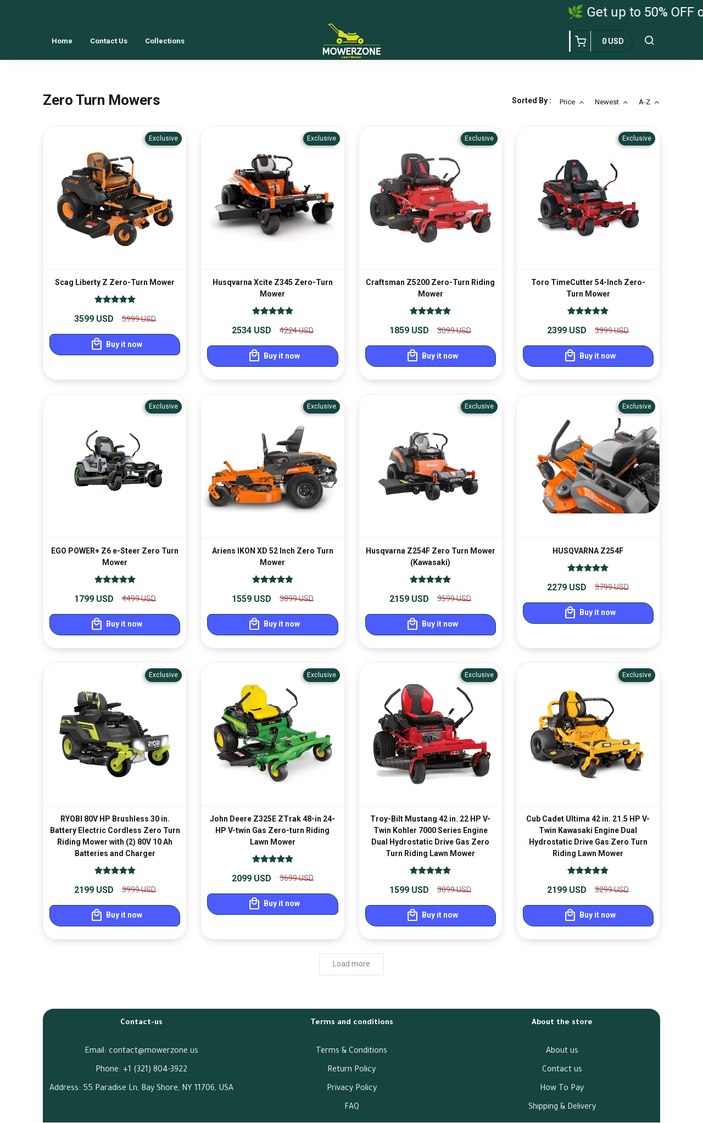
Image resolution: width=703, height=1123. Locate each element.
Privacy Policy (352, 1089)
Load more (351, 963)
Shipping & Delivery (562, 1107)
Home (62, 41)
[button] (649, 41)
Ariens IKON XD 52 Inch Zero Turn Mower (272, 556)
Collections (165, 41)
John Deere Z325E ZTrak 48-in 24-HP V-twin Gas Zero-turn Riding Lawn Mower (272, 830)
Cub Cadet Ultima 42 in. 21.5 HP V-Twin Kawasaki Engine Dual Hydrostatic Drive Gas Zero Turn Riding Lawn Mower (588, 836)
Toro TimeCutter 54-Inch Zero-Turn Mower (588, 288)
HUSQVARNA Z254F (588, 550)
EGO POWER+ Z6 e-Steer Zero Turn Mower (114, 556)
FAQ (351, 1107)
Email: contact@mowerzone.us (141, 1051)
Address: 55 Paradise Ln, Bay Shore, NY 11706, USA (141, 1089)
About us (562, 1051)
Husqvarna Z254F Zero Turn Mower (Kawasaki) (430, 556)
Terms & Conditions (351, 1051)
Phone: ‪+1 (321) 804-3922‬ (141, 1070)
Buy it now (116, 344)
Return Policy (351, 1070)
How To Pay (562, 1089)
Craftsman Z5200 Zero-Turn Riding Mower (430, 288)
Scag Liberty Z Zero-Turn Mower (115, 282)
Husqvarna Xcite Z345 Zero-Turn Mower (273, 288)
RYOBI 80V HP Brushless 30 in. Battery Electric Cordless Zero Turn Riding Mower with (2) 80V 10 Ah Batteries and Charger (115, 836)
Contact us (108, 41)
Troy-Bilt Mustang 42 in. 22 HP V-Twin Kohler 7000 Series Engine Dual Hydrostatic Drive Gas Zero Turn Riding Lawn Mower (430, 836)
